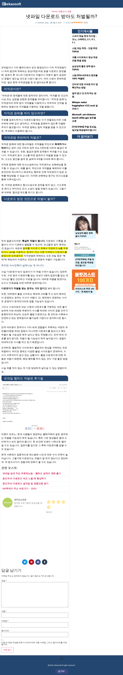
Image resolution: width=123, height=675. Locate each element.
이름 (3, 611)
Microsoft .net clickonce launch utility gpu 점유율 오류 (84, 117)
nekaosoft (13, 4)
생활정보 (62, 11)
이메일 (4, 621)
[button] (25, 562)
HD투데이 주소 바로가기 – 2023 (19, 488)
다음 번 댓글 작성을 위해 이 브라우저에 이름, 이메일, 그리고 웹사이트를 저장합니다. (34, 643)
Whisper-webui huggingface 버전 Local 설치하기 (85, 105)
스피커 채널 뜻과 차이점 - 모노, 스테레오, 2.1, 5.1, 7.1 (84, 39)
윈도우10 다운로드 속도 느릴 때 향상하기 (24, 478)
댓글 (3, 581)
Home (54, 11)
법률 (69, 11)
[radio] (48, 502)
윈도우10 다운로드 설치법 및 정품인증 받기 (26, 483)
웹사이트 (5, 631)
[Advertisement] (34, 44)
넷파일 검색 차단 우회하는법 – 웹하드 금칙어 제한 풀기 (32, 473)
